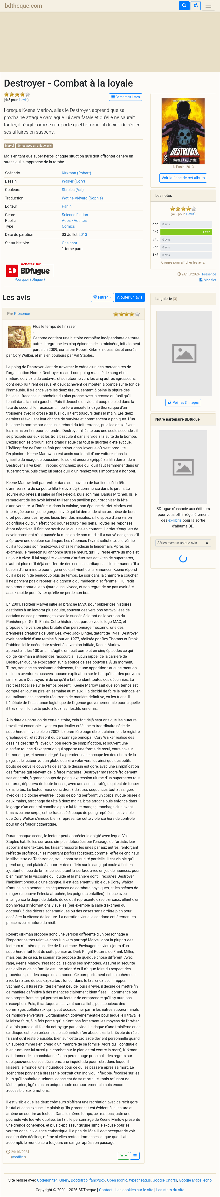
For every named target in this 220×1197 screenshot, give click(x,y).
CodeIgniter (47, 1180)
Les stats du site (170, 1190)
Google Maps (190, 1180)
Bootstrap (79, 1180)
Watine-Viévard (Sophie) (82, 198)
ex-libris (175, 520)
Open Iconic (117, 1180)
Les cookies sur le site (134, 1190)
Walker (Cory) (73, 181)
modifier (18, 1157)
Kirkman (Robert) (76, 173)
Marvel (9, 145)
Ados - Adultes (74, 220)
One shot (69, 243)
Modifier (207, 280)
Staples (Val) (73, 189)
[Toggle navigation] (208, 6)
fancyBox (97, 1180)
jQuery (63, 1180)
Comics (68, 226)
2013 (82, 234)
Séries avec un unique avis (34, 145)
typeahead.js (140, 1180)
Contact (105, 1190)
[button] (30, 269)
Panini (67, 206)
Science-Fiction (75, 214)
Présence (209, 274)
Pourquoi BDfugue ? (30, 280)
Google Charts (164, 1180)
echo (207, 1180)
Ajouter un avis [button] (129, 297)
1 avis (23, 100)
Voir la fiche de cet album (183, 178)
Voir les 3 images (183, 402)
